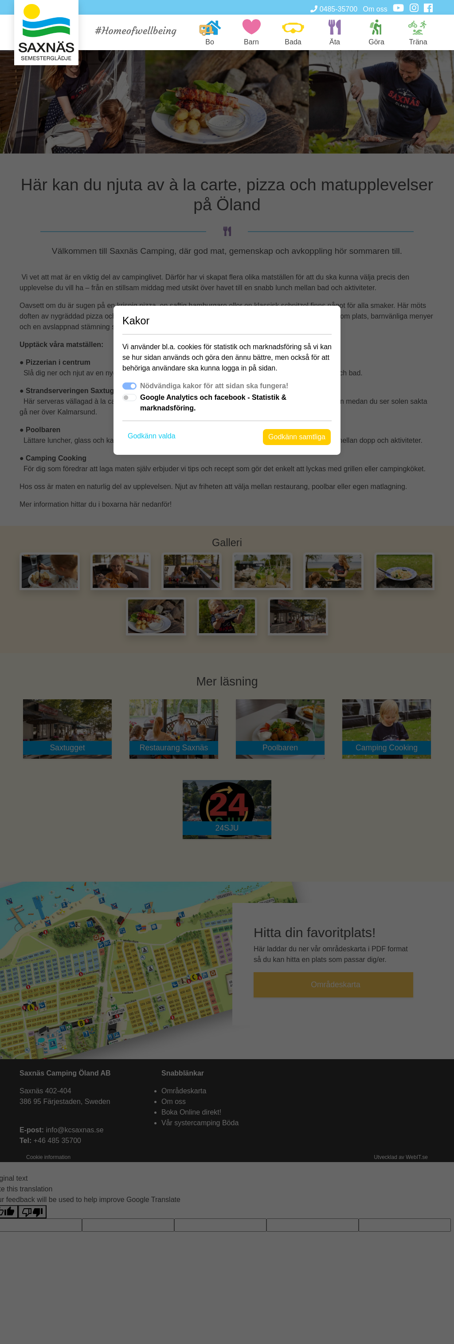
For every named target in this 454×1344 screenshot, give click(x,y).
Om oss (375, 9)
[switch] (129, 397)
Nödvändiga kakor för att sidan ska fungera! (214, 386)
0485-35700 (333, 9)
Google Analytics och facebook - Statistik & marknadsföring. (213, 403)
